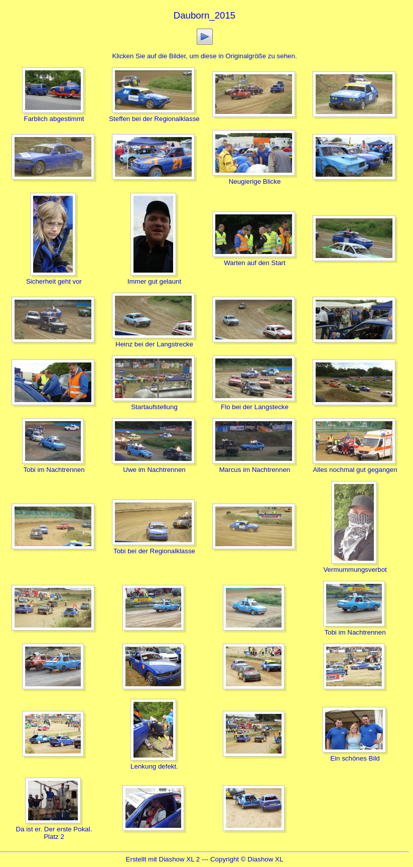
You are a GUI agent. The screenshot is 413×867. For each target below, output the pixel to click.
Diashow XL (265, 859)
